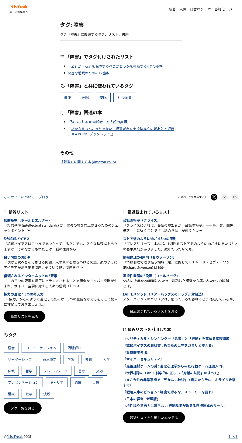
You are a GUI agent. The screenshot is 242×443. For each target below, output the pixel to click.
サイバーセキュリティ (143, 358)
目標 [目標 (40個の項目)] (95, 382)
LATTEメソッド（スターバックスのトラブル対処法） (164, 294)
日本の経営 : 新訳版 (141, 398)
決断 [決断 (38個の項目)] (46, 393)
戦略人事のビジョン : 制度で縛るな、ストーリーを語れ (169, 391)
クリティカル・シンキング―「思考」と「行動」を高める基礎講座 (178, 338)
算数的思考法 (136, 352)
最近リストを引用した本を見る (154, 417)
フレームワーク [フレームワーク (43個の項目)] (55, 370)
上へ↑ (233, 436)
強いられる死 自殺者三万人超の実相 (99, 121)
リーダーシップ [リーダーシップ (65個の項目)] (20, 359)
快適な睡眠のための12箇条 (88, 72)
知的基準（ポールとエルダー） (28, 220)
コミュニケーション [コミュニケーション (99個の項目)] (41, 347)
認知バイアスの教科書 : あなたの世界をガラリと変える (169, 345)
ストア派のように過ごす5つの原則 (149, 239)
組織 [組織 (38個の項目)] (11, 393)
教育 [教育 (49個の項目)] (88, 359)
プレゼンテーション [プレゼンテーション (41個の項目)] (23, 382)
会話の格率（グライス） (142, 220)
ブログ (43, 196)
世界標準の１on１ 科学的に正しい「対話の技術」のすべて (171, 372)
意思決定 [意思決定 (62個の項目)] (50, 359)
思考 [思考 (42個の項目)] (81, 370)
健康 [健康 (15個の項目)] (67, 97)
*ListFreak (18, 6)
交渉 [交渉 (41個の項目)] (99, 370)
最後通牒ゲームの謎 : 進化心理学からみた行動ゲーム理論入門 (174, 365)
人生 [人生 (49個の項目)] (106, 359)
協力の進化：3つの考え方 (23, 294)
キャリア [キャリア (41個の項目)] (57, 382)
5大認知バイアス (17, 239)
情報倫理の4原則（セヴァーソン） (149, 257)
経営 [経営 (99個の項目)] (11, 347)
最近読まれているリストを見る (154, 311)
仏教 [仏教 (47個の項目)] (11, 370)
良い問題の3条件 (17, 257)
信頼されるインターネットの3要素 (30, 276)
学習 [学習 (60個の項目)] (70, 359)
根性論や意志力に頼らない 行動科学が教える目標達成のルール (175, 405)
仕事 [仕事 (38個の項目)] (29, 393)
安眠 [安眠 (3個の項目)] (103, 97)
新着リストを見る (24, 316)
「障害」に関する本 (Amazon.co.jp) (88, 161)
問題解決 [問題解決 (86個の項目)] (74, 347)
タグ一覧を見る (23, 408)
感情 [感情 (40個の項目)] (77, 382)
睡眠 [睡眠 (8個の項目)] (85, 97)
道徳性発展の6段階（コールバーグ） (151, 276)
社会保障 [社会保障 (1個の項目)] (124, 97)
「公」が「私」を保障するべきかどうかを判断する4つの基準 (115, 66)
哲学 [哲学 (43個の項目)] (29, 370)
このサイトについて (19, 196)
